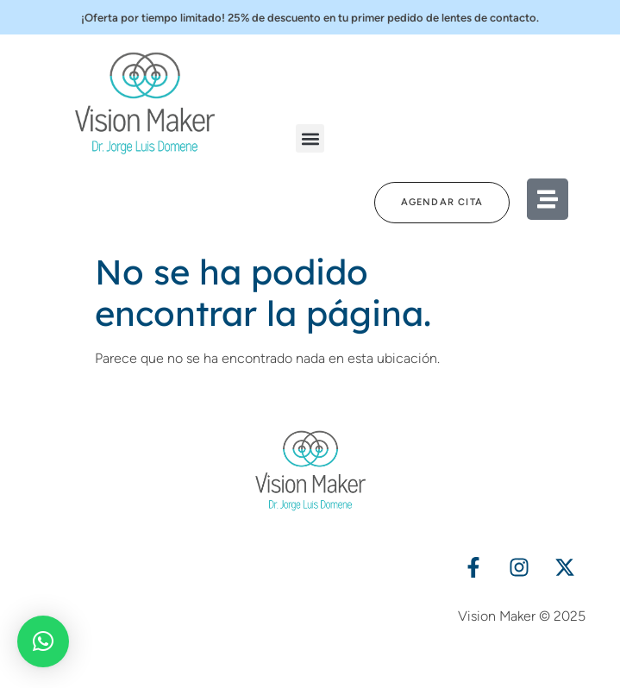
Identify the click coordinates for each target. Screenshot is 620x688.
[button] (310, 138)
